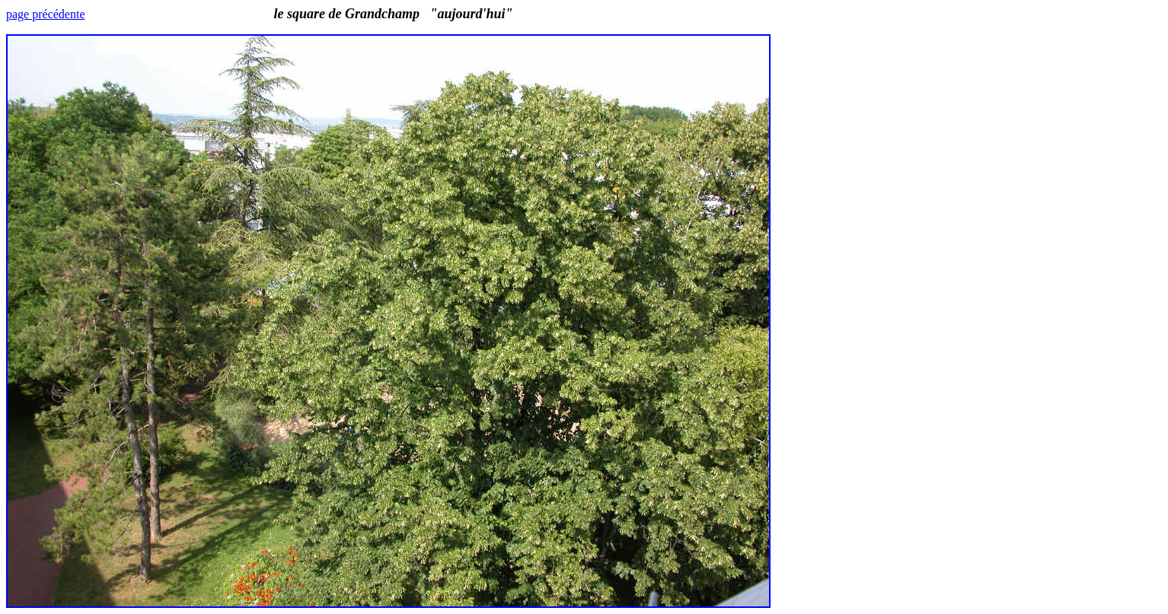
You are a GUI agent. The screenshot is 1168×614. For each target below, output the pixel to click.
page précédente (45, 14)
